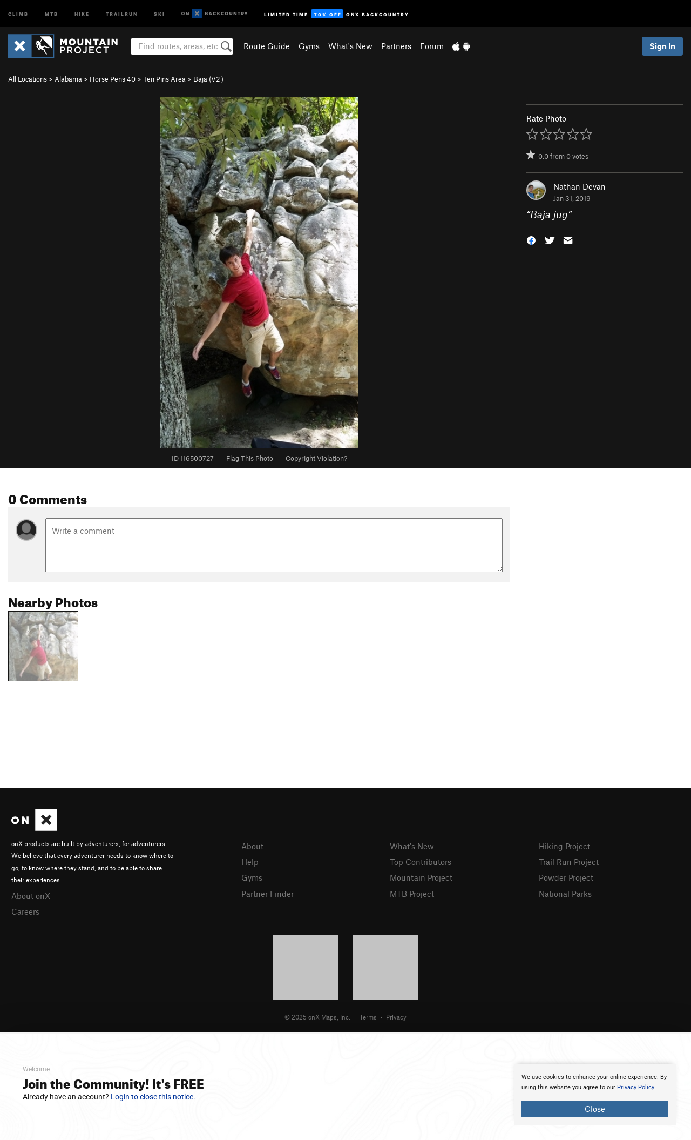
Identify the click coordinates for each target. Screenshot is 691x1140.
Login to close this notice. (153, 1096)
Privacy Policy (635, 1087)
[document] (594, 1094)
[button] (531, 239)
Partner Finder (267, 893)
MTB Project (412, 893)
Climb (18, 13)
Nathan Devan (579, 186)
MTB (51, 13)
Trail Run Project (569, 862)
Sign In (662, 46)
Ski (159, 13)
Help (250, 862)
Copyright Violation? (316, 458)
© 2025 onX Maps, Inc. (317, 1017)
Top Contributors (420, 862)
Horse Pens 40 (113, 79)
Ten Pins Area (164, 79)
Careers (25, 911)
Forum (432, 46)
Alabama (68, 79)
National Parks (565, 893)
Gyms (309, 46)
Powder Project (566, 877)
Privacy (396, 1017)
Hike (82, 13)
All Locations (27, 79)
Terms (368, 1017)
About (252, 846)
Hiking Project (564, 846)
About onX (30, 896)
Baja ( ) (208, 79)
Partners (396, 46)
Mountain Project (421, 877)
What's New (350, 46)
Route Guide (266, 46)
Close (595, 1109)
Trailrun (122, 13)
